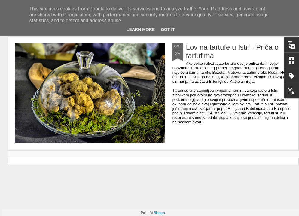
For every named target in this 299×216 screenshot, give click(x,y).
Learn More (141, 29)
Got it (168, 29)
